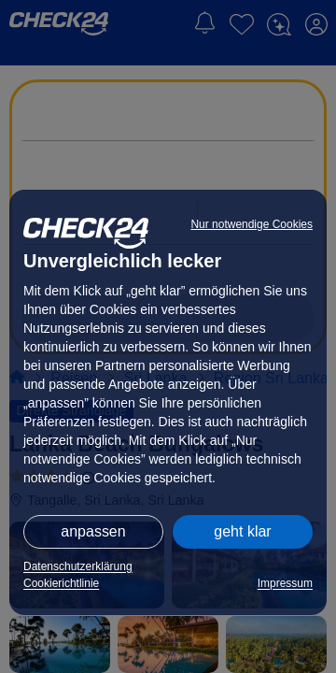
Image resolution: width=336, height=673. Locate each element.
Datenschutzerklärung (78, 566)
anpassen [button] (93, 531)
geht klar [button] (242, 531)
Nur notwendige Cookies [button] (251, 224)
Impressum (285, 583)
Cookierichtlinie (61, 583)
